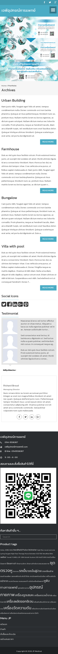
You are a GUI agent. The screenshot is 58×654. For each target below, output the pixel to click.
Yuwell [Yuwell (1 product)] (9, 557)
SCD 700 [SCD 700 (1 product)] (39, 553)
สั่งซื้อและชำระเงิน (7, 634)
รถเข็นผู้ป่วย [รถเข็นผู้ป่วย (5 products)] (35, 571)
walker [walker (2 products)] (3, 557)
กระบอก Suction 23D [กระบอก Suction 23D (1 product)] (31, 557)
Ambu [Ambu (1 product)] (2, 550)
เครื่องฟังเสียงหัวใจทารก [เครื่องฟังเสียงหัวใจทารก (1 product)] (42, 602)
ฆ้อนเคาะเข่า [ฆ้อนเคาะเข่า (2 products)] (11, 563)
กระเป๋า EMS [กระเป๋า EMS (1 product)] (42, 557)
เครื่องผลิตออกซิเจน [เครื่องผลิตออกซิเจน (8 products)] (20, 601)
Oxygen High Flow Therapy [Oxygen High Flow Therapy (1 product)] (14, 553)
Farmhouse (10, 149)
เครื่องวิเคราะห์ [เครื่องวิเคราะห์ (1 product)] (4, 613)
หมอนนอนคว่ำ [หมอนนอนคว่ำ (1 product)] (23, 581)
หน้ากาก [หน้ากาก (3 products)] (4, 581)
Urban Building (13, 100)
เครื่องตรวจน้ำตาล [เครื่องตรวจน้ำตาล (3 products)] (43, 595)
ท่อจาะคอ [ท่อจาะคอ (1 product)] (16, 571)
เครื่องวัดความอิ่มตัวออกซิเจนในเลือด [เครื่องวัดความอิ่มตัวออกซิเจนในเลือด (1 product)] (44, 609)
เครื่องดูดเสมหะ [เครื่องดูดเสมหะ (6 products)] (24, 595)
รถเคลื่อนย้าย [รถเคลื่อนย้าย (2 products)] (47, 571)
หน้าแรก (3, 624)
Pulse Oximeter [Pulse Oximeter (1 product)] (30, 553)
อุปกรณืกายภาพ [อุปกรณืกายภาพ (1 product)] (23, 588)
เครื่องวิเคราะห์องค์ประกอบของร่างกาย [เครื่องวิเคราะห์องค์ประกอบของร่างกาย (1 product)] (22, 613)
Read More (48, 141)
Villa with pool (12, 246)
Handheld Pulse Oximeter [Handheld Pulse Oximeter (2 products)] (25, 549)
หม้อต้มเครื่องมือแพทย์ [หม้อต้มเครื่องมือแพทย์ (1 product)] (35, 581)
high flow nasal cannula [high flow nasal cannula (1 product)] (46, 550)
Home (4, 85)
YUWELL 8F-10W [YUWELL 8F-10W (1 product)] (18, 557)
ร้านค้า (3, 629)
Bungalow (9, 197)
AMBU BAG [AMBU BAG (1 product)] (9, 550)
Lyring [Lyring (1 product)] (2, 553)
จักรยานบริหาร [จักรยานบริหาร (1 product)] (21, 563)
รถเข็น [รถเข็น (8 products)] (23, 570)
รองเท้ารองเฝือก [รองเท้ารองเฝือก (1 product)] (5, 576)
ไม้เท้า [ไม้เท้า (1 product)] (37, 613)
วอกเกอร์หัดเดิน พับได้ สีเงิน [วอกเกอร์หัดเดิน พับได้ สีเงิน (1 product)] (20, 576)
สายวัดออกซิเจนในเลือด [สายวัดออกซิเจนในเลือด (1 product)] (38, 576)
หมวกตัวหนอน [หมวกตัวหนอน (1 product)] (13, 581)
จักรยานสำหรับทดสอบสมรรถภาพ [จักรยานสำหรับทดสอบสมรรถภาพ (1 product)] (38, 563)
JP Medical (37, 651)
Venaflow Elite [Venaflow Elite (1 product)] (48, 553)
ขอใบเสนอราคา (7, 639)
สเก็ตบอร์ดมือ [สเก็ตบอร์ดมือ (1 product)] (51, 576)
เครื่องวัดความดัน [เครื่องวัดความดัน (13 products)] (17, 608)
